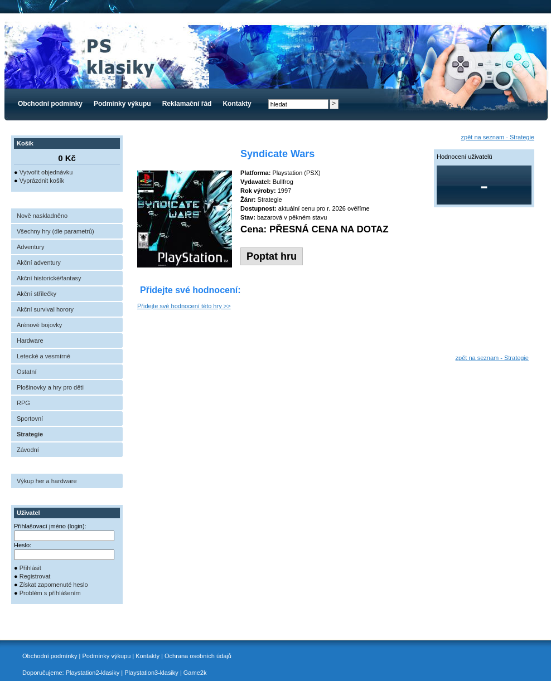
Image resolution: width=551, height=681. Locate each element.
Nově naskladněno (42, 215)
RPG (23, 403)
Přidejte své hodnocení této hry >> (184, 306)
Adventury (31, 247)
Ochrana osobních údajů (198, 656)
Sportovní (30, 418)
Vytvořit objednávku (46, 172)
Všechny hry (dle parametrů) (55, 231)
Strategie (30, 434)
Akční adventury (39, 262)
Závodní (28, 449)
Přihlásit (30, 568)
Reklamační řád (187, 104)
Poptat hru (271, 256)
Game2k (195, 672)
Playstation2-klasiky (93, 672)
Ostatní (26, 371)
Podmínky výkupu (122, 104)
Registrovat (35, 576)
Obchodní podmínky (50, 104)
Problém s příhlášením (50, 593)
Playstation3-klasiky (151, 672)
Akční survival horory (45, 309)
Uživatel (28, 512)
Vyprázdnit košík (42, 180)
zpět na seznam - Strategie (497, 137)
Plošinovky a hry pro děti (50, 387)
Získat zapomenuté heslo (54, 584)
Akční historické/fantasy (49, 278)
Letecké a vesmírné (43, 356)
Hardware (30, 340)
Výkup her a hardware (47, 481)
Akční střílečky (36, 293)
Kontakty (237, 104)
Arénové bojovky (39, 325)
